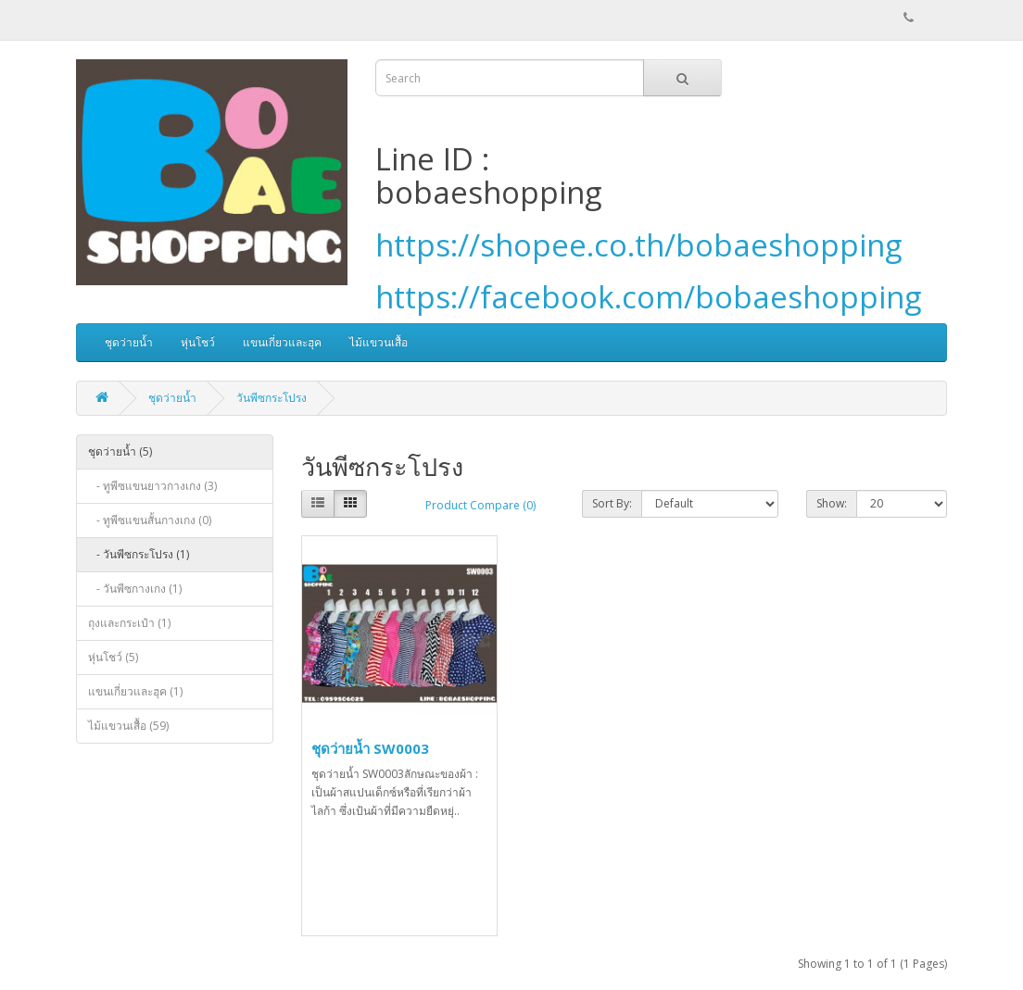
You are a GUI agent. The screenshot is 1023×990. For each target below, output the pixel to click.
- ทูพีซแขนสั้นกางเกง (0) (149, 520)
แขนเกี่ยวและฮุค (282, 342)
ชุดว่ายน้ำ (129, 342)
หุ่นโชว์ (198, 342)
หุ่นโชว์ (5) (113, 657)
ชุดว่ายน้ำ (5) (120, 451)
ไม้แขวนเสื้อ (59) (128, 725)
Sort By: (612, 503)
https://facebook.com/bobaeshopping (648, 297)
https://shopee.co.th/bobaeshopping (638, 245)
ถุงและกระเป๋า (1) (129, 623)
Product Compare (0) (480, 505)
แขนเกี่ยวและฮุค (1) (135, 691)
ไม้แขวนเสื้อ (378, 342)
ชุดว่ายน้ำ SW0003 (370, 748)
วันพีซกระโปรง (271, 398)
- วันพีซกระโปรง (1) (138, 554)
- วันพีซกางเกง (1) (135, 588)
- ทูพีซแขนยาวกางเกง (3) (152, 486)
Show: (831, 503)
